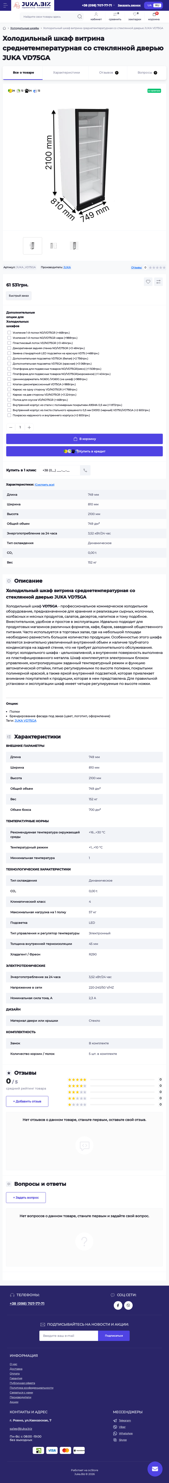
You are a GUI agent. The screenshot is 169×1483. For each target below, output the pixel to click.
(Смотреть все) (44, 484)
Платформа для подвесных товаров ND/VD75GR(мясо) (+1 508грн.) (56, 368)
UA (149, 5)
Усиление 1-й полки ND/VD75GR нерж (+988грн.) (44, 337)
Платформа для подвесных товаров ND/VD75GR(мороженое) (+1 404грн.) (61, 374)
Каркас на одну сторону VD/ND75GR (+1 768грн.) (44, 389)
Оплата (15, 1373)
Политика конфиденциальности (31, 1387)
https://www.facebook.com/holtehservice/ (118, 1305)
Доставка (16, 1368)
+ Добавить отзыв (27, 1101)
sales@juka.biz (21, 1429)
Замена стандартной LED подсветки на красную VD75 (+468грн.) (55, 353)
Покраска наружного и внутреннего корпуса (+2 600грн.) (50, 415)
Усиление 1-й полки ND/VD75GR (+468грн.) (40, 332)
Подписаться (114, 1335)
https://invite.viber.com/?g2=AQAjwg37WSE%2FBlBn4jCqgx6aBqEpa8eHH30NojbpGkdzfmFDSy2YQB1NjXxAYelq (128, 1305)
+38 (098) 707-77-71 (27, 1304)
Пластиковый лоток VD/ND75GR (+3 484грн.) (42, 343)
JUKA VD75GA (25, 721)
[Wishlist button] (148, 281)
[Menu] (5, 5)
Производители (20, 1397)
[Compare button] (158, 281)
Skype (123, 1439)
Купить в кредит (84, 451)
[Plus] (29, 427)
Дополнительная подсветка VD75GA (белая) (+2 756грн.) (49, 358)
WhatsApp (126, 1433)
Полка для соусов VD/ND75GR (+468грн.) (39, 399)
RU (157, 5)
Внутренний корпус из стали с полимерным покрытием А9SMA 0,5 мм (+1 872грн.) (66, 405)
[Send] (85, 470)
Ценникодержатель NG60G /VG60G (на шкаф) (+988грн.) (49, 379)
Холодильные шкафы (24, 28)
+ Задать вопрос (26, 1198)
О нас (13, 1364)
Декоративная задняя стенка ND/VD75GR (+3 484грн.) (48, 348)
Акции (14, 1402)
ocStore (93, 1470)
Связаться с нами (21, 1392)
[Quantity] (20, 427)
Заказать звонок (129, 5)
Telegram (125, 1420)
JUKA (67, 267)
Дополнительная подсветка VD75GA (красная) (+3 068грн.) (51, 363)
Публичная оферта (22, 1383)
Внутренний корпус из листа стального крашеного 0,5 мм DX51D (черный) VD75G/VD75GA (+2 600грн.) (80, 410)
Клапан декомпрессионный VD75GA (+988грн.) (43, 384)
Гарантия (16, 1378)
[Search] (80, 16)
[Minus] (10, 427)
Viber (122, 1427)
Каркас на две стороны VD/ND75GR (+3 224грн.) (43, 394)
